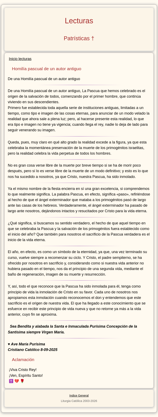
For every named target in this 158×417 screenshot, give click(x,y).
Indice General (79, 395)
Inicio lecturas (20, 59)
